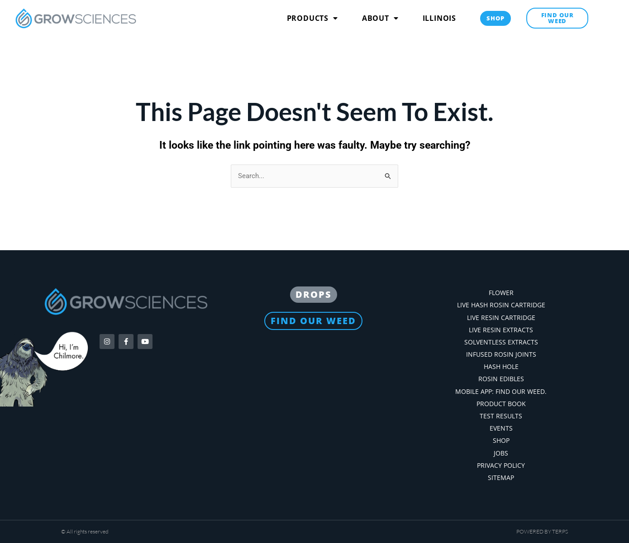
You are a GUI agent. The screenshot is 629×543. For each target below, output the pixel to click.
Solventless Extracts (501, 342)
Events (501, 428)
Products (312, 18)
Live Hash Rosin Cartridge (501, 305)
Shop (501, 440)
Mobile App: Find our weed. (501, 391)
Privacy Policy (501, 465)
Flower (501, 292)
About (380, 18)
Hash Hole (501, 366)
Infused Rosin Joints (501, 354)
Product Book (501, 403)
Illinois (439, 18)
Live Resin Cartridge (501, 317)
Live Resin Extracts (501, 329)
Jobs (501, 453)
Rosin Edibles (501, 378)
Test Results (501, 416)
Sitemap (501, 477)
